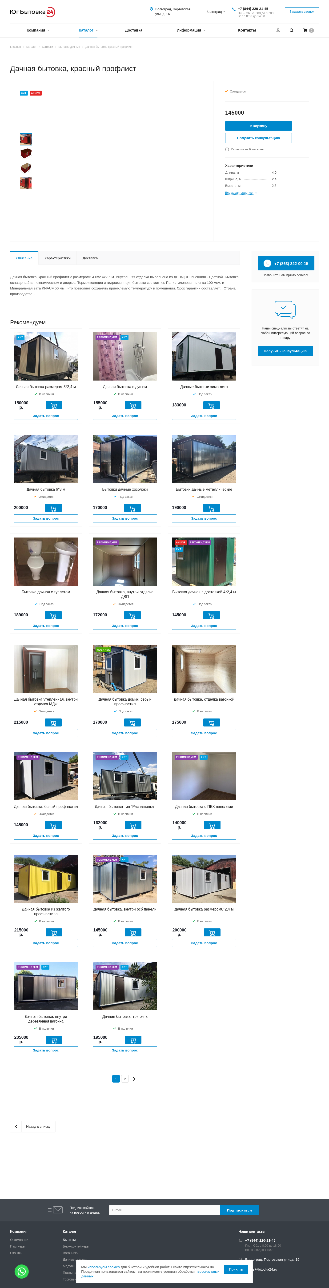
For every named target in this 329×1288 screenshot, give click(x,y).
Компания (38, 30)
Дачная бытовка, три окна (125, 1017)
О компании (19, 1240)
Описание (24, 258)
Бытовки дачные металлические (204, 489)
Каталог (88, 30)
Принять (236, 1269)
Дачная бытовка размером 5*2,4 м (46, 387)
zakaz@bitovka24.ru (261, 1269)
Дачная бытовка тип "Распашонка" (125, 807)
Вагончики (70, 1253)
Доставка (133, 30)
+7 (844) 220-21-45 (253, 9)
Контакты (247, 30)
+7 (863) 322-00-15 (286, 263)
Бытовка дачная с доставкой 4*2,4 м (204, 592)
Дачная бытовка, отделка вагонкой (204, 699)
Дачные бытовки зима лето (204, 387)
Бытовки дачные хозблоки (125, 489)
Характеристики (57, 258)
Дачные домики (75, 1259)
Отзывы (16, 1253)
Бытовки (69, 1240)
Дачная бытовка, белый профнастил (46, 807)
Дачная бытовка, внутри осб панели (124, 909)
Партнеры (17, 1246)
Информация (191, 30)
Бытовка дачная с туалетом (46, 592)
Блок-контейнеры (76, 1246)
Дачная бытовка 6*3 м (46, 489)
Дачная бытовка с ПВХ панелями (204, 807)
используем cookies (104, 1267)
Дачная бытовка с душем (125, 387)
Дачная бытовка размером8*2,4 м (204, 909)
